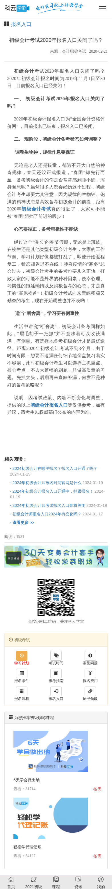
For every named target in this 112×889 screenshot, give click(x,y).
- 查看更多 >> (22, 522)
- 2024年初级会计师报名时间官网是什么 (56, 482)
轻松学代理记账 (27, 847)
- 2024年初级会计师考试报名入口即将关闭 (58, 505)
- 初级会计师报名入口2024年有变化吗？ (56, 514)
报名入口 (21, 24)
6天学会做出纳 (26, 780)
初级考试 (19, 640)
